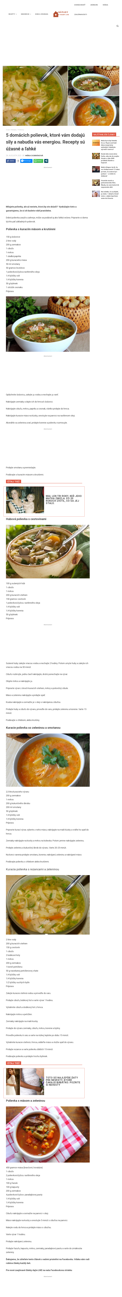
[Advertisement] (61, 48)
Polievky (21, 130)
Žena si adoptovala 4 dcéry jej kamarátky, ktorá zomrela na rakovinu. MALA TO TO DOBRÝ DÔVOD (26, 1189)
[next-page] (49, 1239)
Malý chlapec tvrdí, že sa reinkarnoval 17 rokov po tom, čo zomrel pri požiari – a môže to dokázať (110, 171)
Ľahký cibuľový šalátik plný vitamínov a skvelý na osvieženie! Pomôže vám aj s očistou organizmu (27, 1074)
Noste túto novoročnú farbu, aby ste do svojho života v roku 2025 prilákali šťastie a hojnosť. (110, 158)
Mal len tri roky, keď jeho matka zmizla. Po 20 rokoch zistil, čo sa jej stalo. (64, 444)
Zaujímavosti (26, 1181)
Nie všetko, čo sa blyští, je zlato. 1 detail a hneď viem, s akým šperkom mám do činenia (45, 1290)
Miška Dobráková (34, 155)
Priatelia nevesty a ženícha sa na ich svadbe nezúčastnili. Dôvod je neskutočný (69, 1189)
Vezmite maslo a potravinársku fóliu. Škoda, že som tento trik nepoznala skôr (45, 1284)
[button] (117, 26)
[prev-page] (45, 1239)
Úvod (8, 130)
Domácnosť (26, 1143)
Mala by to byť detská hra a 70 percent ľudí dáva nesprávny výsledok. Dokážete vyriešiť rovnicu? (109, 145)
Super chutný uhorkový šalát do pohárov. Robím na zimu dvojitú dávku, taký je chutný (69, 1151)
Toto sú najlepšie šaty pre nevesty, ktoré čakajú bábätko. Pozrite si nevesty (63, 860)
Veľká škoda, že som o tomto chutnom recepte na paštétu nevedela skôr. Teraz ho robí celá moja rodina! (26, 1228)
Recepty (14, 130)
